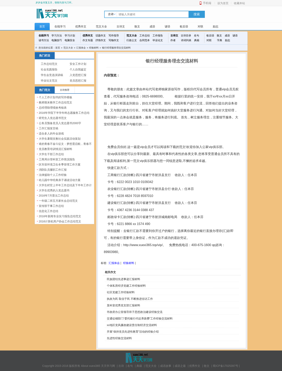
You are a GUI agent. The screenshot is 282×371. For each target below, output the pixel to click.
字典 (219, 40)
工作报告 (158, 35)
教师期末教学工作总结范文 (55, 102)
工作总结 (144, 35)
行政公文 (131, 40)
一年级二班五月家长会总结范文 (58, 200)
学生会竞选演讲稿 (52, 75)
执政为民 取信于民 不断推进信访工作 (130, 298)
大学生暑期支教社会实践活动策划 (60, 138)
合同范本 (144, 40)
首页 (42, 26)
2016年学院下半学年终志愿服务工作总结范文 (64, 115)
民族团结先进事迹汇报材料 (123, 279)
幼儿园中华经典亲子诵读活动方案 (60, 180)
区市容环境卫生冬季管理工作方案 (60, 164)
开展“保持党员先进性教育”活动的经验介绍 (133, 331)
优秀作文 (80, 26)
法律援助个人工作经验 (53, 174)
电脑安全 (70, 40)
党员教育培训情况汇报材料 (55, 149)
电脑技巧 (57, 40)
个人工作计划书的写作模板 (55, 97)
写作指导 (114, 35)
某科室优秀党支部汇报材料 (123, 305)
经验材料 (94, 47)
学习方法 (57, 35)
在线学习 (60, 26)
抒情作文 (100, 40)
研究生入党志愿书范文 (53, 118)
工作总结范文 (49, 63)
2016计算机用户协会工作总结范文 (60, 221)
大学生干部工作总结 (51, 154)
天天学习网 (108, 365)
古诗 (121, 365)
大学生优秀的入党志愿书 (54, 190)
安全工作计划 (78, 63)
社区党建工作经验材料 (121, 292)
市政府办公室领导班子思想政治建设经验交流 (134, 312)
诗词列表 (186, 40)
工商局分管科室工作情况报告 (57, 159)
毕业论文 (158, 40)
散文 (137, 26)
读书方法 (44, 40)
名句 (196, 35)
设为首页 (223, 3)
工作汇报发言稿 (48, 128)
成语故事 (165, 365)
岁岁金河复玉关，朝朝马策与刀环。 (55, 2)
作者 (173, 40)
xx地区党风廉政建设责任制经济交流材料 (132, 325)
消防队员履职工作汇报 (53, 169)
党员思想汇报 (78, 80)
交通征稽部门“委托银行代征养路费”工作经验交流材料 (140, 318)
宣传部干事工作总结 (51, 205)
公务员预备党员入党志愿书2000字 (60, 123)
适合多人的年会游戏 (51, 133)
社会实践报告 (49, 69)
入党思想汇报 (78, 75)
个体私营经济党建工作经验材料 (126, 285)
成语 (152, 26)
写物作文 (114, 40)
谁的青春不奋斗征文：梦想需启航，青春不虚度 (65, 146)
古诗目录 (186, 35)
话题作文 (100, 35)
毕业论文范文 (49, 80)
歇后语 (184, 26)
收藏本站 (239, 3)
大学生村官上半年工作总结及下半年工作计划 (65, 187)
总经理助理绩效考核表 (53, 107)
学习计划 (70, 35)
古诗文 (121, 26)
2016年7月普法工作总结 (54, 195)
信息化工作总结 (48, 211)
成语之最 (180, 365)
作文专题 (88, 40)
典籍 (196, 40)
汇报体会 (81, 47)
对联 (200, 26)
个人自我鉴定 (78, 69)
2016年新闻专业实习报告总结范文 (60, 216)
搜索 (197, 14)
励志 (215, 26)
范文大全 (101, 26)
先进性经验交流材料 (119, 338)
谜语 (167, 26)
